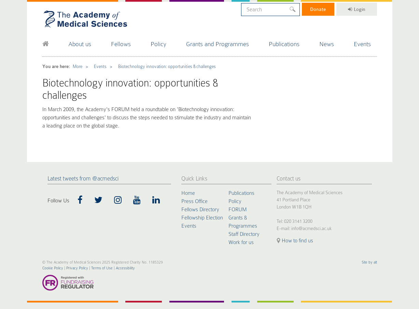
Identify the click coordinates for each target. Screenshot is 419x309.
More (77, 66)
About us (79, 44)
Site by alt (369, 262)
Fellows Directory (200, 209)
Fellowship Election (202, 218)
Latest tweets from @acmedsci (82, 178)
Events (362, 44)
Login (356, 9)
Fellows (121, 44)
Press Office (194, 201)
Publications (284, 44)
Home (188, 193)
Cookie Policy (52, 268)
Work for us (241, 242)
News (326, 44)
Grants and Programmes (217, 44)
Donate (318, 9)
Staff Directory (244, 234)
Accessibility (125, 268)
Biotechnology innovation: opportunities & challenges (167, 66)
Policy (158, 44)
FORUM (237, 209)
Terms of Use (102, 268)
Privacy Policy (77, 268)
